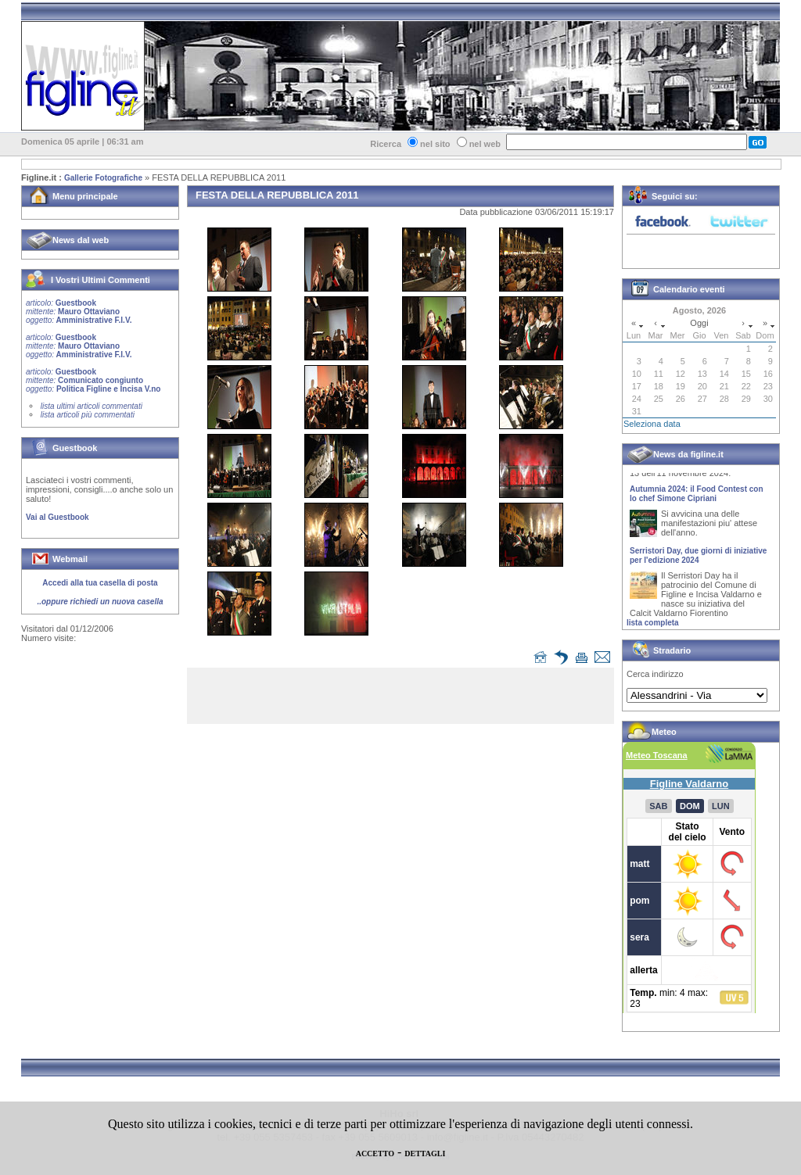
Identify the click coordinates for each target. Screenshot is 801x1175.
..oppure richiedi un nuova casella (100, 601)
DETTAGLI (424, 1153)
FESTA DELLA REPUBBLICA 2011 (219, 177)
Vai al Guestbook (57, 517)
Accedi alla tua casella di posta (99, 583)
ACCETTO (375, 1153)
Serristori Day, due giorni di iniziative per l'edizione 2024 (698, 559)
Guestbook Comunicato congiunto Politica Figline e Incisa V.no (93, 380)
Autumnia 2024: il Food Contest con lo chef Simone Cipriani (696, 498)
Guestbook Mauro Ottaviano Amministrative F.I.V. (78, 311)
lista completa (653, 622)
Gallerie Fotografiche (103, 178)
